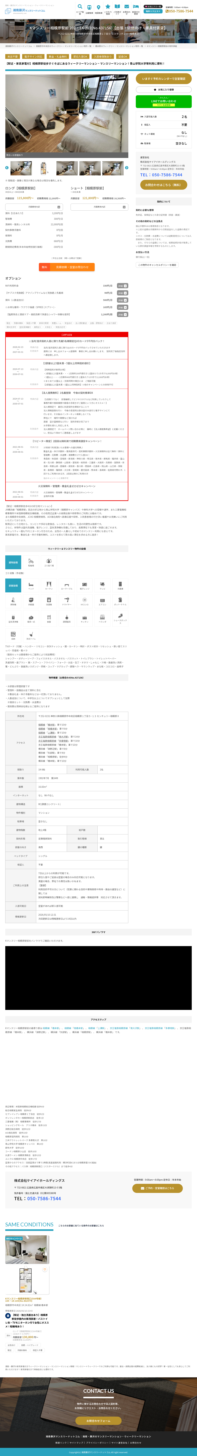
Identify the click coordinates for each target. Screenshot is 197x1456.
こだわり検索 (108, 13)
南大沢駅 (63, 736)
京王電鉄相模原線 (47, 736)
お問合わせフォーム (98, 1420)
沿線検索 (89, 12)
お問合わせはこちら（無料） (163, 185)
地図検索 (98, 12)
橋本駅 (51, 724)
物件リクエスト (153, 11)
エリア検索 (80, 13)
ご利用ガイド (117, 13)
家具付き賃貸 (136, 13)
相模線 (41, 724)
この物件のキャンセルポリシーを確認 (157, 264)
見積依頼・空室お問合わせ (72, 267)
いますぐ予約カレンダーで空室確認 (163, 79)
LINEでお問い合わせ (163, 103)
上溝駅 (51, 732)
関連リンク (61, 1442)
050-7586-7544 (181, 11)
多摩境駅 (63, 740)
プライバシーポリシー (97, 1442)
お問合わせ (127, 13)
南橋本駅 (52, 728)
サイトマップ (76, 1442)
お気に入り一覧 (154, 6)
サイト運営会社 (119, 1442)
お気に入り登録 (166, 89)
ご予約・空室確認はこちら (160, 1188)
